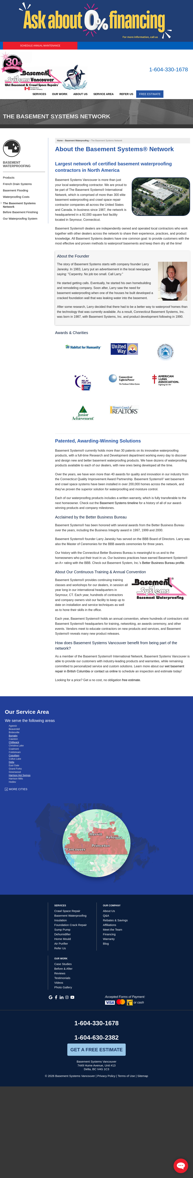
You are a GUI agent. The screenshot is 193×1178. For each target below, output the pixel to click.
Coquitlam (14, 755)
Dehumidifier (62, 934)
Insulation (60, 920)
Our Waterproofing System (20, 218)
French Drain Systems (17, 184)
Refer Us (126, 94)
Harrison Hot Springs (19, 775)
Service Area (103, 94)
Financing (109, 934)
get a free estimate (96, 1049)
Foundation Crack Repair (70, 925)
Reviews (59, 973)
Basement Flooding (15, 190)
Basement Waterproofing (17, 164)
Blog (106, 943)
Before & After (63, 968)
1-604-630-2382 (96, 1037)
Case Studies (63, 964)
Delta (11, 762)
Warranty (109, 939)
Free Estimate (150, 94)
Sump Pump (62, 929)
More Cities (18, 789)
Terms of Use (126, 1076)
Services (39, 94)
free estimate (131, 680)
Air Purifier (61, 943)
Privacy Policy (106, 1076)
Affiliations (109, 925)
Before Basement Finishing (20, 212)
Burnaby (13, 735)
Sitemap (142, 1076)
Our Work (59, 94)
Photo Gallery (63, 987)
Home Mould (62, 939)
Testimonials (62, 978)
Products (8, 177)
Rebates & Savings (115, 920)
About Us (80, 94)
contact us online (106, 671)
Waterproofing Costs (16, 196)
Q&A (106, 915)
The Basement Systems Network (19, 205)
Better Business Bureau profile (163, 563)
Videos (58, 982)
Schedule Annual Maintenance (40, 45)
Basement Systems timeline (119, 503)
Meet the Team (112, 929)
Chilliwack (14, 742)
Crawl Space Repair (67, 911)
